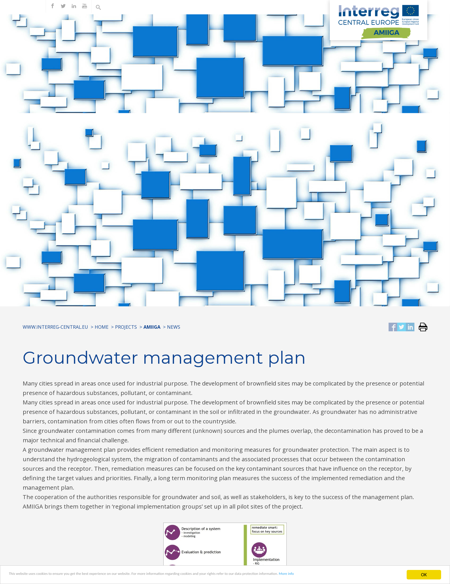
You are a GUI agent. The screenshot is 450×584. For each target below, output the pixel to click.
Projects (126, 327)
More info (369, 576)
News (173, 327)
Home (101, 327)
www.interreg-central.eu (55, 327)
